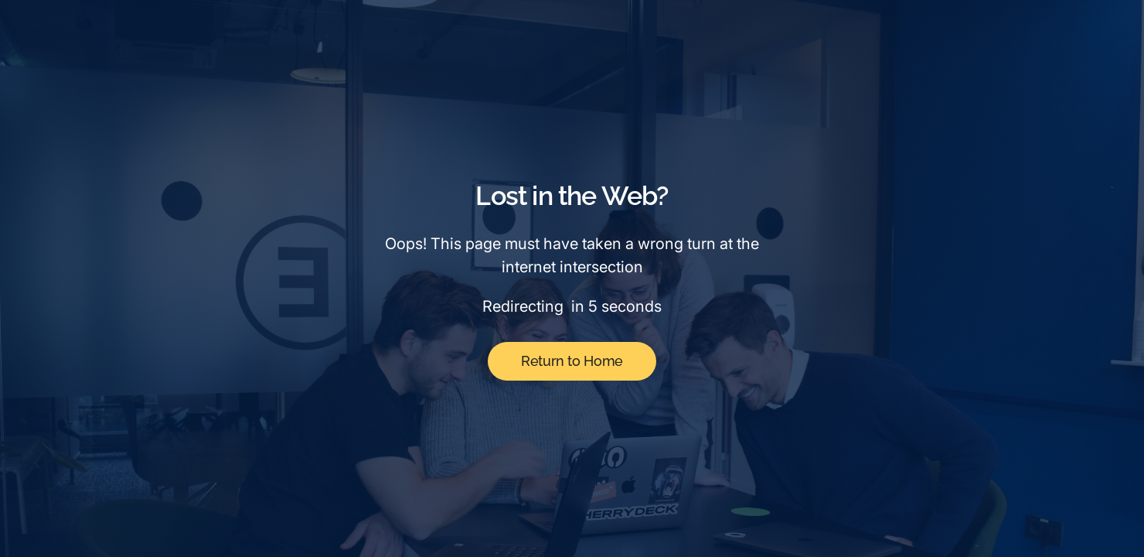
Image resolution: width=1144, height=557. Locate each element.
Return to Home (572, 361)
